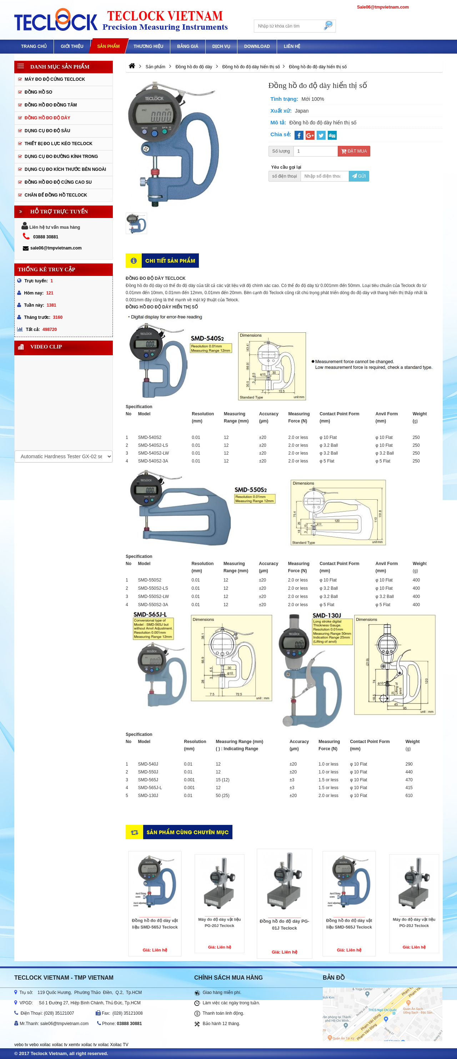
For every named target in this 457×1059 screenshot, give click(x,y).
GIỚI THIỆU (72, 46)
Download (257, 46)
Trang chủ (34, 46)
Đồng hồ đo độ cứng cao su (58, 182)
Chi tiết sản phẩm (170, 260)
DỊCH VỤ (221, 46)
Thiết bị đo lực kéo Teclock (58, 143)
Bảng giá (187, 46)
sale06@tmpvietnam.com (52, 248)
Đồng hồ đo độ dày (47, 117)
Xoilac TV (119, 1044)
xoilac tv (59, 1044)
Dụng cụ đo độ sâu (47, 130)
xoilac (45, 1044)
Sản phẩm (108, 46)
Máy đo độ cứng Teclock (55, 79)
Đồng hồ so (38, 92)
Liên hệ (292, 46)
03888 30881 (45, 236)
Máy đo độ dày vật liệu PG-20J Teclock (220, 911)
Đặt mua (354, 151)
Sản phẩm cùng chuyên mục (188, 832)
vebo (34, 1044)
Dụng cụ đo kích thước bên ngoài (65, 169)
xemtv (74, 1044)
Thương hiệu (148, 46)
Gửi (359, 176)
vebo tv (21, 1044)
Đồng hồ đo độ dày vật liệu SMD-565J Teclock (154, 913)
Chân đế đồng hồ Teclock (56, 195)
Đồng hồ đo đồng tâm (51, 105)
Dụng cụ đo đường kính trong (61, 156)
